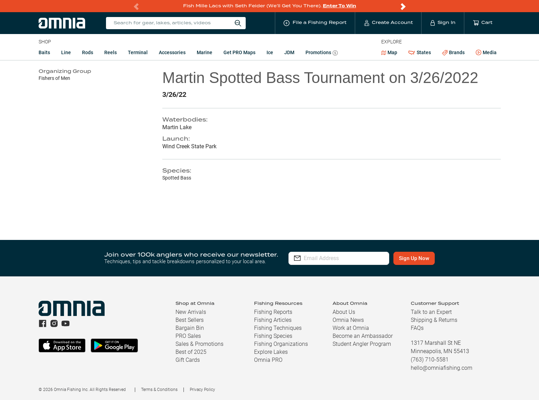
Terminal (138, 52)
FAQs (417, 328)
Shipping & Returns (434, 320)
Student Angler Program (362, 344)
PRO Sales (188, 336)
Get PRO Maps (239, 52)
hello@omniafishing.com (441, 368)
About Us (344, 312)
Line (66, 52)
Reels (110, 52)
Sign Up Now (425, 258)
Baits (44, 52)
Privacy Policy (202, 389)
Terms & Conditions (159, 389)
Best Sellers (189, 320)
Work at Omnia (351, 328)
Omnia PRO (268, 360)
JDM (289, 52)
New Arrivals (190, 312)
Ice (270, 52)
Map (389, 52)
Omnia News (348, 320)
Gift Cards (187, 360)
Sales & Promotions (199, 344)
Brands (453, 53)
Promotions (321, 53)
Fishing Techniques (278, 328)
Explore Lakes (271, 352)
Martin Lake (176, 127)
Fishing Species (273, 336)
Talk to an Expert (431, 312)
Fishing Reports (273, 312)
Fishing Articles (273, 320)
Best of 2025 (190, 352)
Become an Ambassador (363, 336)
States (419, 52)
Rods (87, 52)
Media (486, 53)
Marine (204, 52)
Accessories (172, 52)
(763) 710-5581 (430, 359)
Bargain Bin (189, 328)
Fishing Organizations (281, 344)
